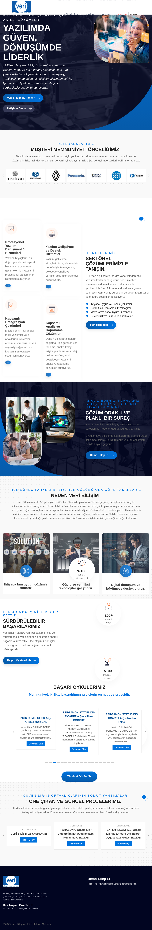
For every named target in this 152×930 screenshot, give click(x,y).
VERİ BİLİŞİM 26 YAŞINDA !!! (29, 833)
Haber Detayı (28, 840)
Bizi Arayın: (10, 905)
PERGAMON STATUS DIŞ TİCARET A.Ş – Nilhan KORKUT (79, 716)
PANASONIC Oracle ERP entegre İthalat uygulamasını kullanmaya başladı (76, 833)
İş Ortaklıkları (71, 14)
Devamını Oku (36, 744)
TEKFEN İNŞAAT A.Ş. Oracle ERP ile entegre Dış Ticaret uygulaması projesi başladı (123, 833)
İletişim (105, 14)
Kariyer (90, 14)
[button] (3, 175)
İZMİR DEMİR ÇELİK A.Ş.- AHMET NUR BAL (36, 720)
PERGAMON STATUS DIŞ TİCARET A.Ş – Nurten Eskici (122, 718)
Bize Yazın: (26, 905)
